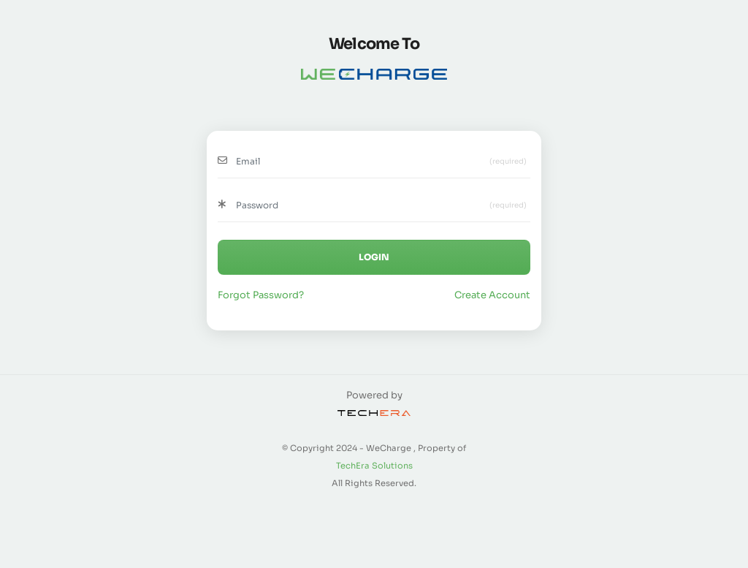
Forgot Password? (261, 295)
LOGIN (374, 256)
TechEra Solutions (374, 466)
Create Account (492, 295)
